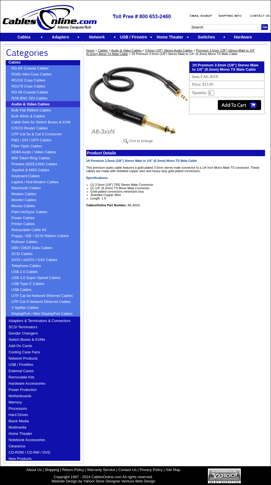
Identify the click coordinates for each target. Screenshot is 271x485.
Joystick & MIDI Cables (30, 170)
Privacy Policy (151, 470)
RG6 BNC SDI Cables (29, 98)
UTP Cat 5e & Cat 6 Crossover (36, 134)
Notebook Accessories (27, 440)
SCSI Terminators (23, 327)
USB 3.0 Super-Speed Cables (36, 278)
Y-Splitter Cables (25, 307)
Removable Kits (21, 377)
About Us (34, 470)
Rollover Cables (24, 242)
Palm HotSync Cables (29, 212)
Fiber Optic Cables (26, 146)
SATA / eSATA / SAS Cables (34, 260)
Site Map (173, 470)
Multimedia (17, 427)
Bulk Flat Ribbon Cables (31, 110)
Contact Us (127, 470)
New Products (20, 459)
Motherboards (20, 396)
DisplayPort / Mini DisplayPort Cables (42, 313)
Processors (18, 408)
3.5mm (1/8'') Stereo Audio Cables (169, 50)
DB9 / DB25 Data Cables (31, 248)
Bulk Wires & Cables (28, 116)
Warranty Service (101, 470)
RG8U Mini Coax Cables (31, 74)
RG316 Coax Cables (28, 80)
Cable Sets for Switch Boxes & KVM (41, 122)
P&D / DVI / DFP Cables (31, 140)
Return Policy (73, 470)
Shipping (52, 470)
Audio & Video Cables (30, 104)
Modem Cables (23, 194)
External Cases (21, 371)
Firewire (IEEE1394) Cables (34, 164)
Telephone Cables (26, 266)
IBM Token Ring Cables (30, 158)
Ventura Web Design (138, 481)
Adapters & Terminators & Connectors (40, 321)
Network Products (23, 358)
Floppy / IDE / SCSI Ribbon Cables (40, 236)
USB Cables (21, 290)
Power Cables (22, 218)
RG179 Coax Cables (28, 86)
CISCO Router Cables (29, 128)
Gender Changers (23, 333)
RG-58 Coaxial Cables (29, 92)
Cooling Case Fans (24, 352)
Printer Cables (23, 224)
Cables (15, 62)
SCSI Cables (21, 254)
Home (90, 50)
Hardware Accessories (27, 383)
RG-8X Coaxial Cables (30, 68)
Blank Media (19, 421)
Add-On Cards (20, 346)
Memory (15, 402)
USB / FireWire (21, 364)
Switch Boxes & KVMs (27, 339)
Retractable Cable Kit (28, 230)
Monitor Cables (23, 200)
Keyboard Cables (25, 176)
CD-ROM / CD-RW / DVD (29, 452)
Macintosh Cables (26, 188)
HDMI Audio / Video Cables (33, 152)
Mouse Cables (23, 206)
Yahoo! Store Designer (102, 481)
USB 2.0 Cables (24, 272)
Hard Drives (18, 415)
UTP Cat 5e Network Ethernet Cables (42, 296)
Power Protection (23, 390)
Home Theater (20, 433)
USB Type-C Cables (27, 284)
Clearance (17, 446)
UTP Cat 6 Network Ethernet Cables (41, 301)
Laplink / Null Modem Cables (34, 182)
